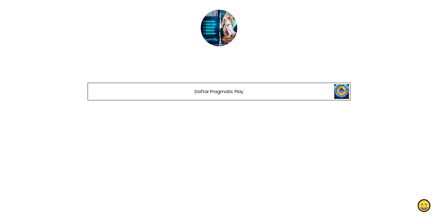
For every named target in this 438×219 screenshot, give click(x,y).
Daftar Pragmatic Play (219, 92)
